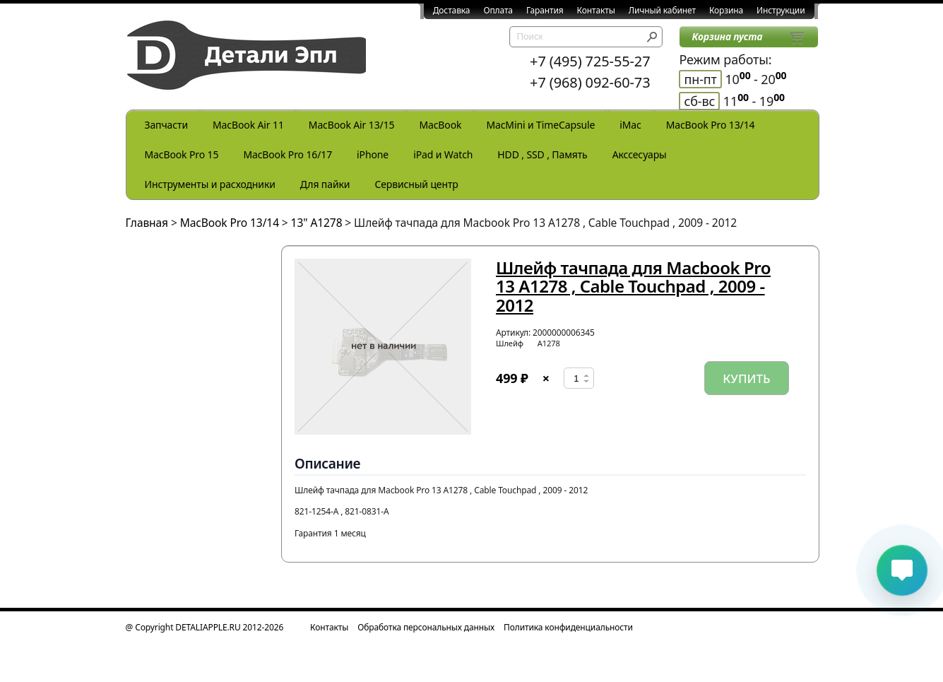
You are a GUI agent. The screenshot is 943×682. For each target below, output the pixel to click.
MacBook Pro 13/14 (710, 124)
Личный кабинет (662, 10)
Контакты (596, 10)
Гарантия (545, 10)
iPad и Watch (443, 154)
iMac (630, 124)
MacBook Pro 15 (182, 154)
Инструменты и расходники (210, 184)
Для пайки (325, 184)
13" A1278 (317, 222)
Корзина (726, 10)
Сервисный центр (416, 184)
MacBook (440, 124)
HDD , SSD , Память (542, 154)
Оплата (498, 10)
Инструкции (781, 10)
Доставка (451, 10)
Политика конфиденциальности (568, 627)
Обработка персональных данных (425, 627)
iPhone (373, 154)
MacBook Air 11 (248, 124)
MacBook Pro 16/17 (287, 154)
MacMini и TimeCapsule (540, 124)
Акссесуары (639, 154)
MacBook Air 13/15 (352, 124)
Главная (147, 222)
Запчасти (167, 124)
